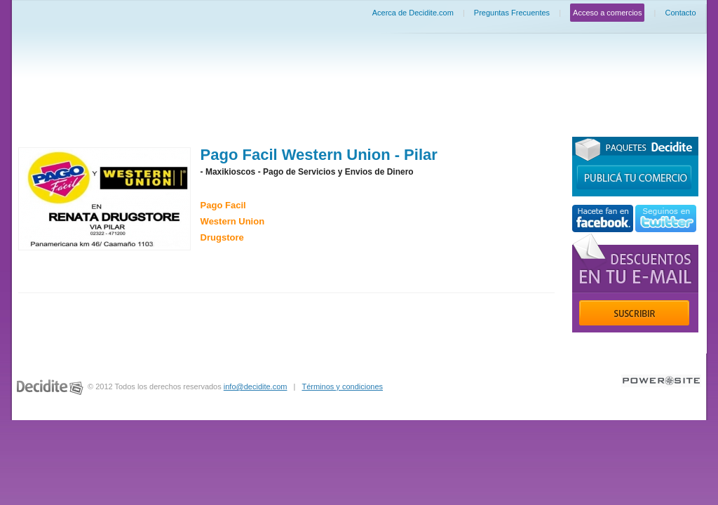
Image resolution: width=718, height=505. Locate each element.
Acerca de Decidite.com (413, 12)
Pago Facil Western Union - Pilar (319, 154)
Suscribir (634, 312)
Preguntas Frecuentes (512, 12)
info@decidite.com (255, 386)
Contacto (680, 12)
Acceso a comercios (607, 12)
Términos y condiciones (342, 386)
